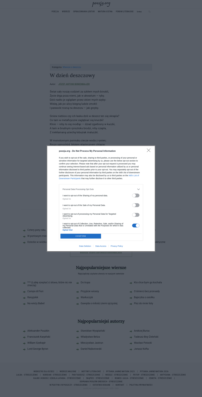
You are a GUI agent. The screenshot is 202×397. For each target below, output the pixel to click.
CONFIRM (80, 236)
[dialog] (101, 198)
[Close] (149, 151)
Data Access (100, 246)
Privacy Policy (117, 246)
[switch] (135, 195)
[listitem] (101, 189)
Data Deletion (85, 246)
